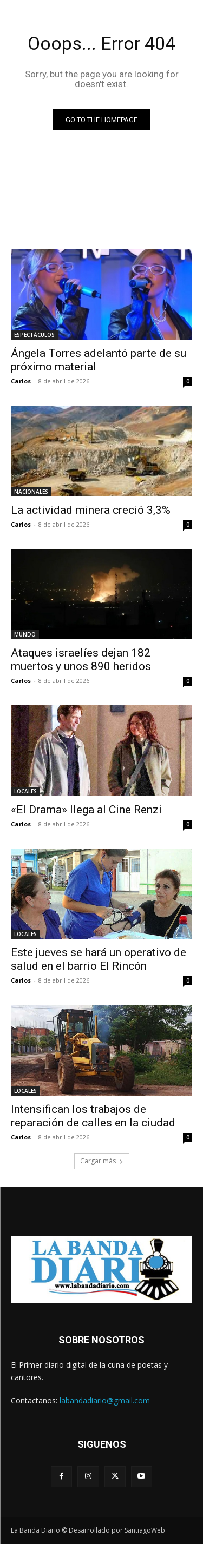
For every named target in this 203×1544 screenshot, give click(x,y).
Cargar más (101, 1160)
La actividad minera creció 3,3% (91, 509)
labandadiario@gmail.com (105, 1400)
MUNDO (25, 634)
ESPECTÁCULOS (34, 335)
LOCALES (25, 791)
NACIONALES (31, 491)
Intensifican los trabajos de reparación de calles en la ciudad (93, 1116)
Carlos (21, 381)
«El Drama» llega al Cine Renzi (86, 809)
